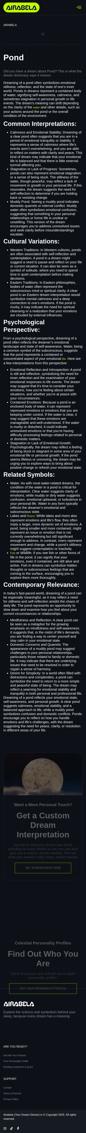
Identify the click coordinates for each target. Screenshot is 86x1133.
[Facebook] (18, 1128)
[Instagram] (4, 1128)
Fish (12, 553)
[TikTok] (11, 1128)
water (36, 107)
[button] (43, 34)
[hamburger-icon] (79, 7)
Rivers (31, 516)
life (64, 358)
